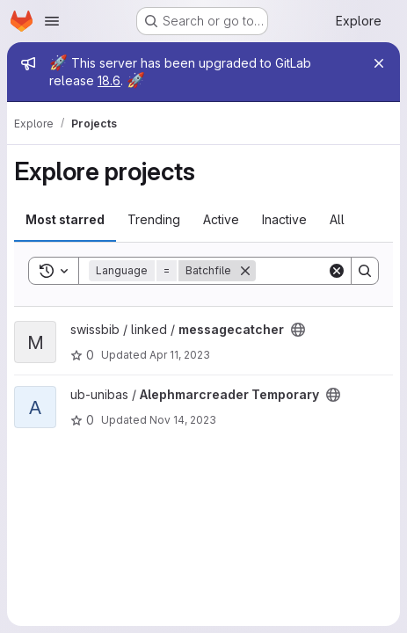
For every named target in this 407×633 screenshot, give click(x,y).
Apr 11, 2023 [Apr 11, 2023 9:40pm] (179, 354)
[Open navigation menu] (52, 21)
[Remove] (245, 270)
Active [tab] (221, 219)
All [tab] (337, 219)
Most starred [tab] (65, 219)
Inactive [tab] (284, 219)
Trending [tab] (153, 219)
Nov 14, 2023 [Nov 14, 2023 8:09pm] (182, 419)
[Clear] (336, 270)
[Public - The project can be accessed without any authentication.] (298, 330)
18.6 (109, 80)
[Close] (378, 63)
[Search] (365, 271)
